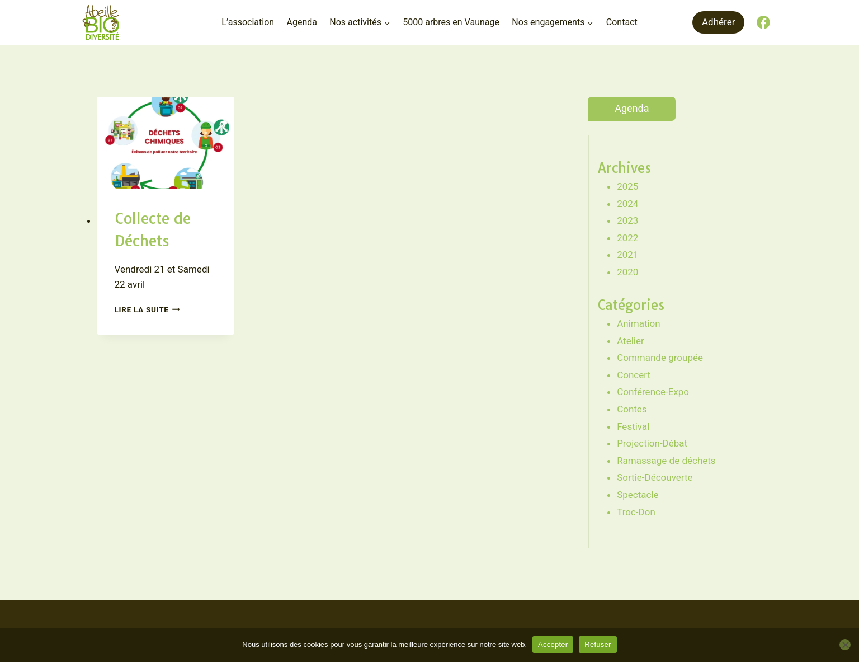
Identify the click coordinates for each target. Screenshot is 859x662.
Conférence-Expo (653, 391)
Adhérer (718, 21)
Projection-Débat (652, 443)
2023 (627, 220)
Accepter (553, 644)
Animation (638, 323)
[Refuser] (845, 644)
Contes (632, 409)
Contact (622, 22)
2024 (627, 203)
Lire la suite (147, 309)
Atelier (630, 340)
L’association (247, 22)
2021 (627, 254)
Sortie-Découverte (654, 477)
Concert (633, 375)
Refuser (597, 644)
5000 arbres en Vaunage (451, 22)
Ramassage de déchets (666, 460)
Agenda (301, 22)
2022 (627, 237)
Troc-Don (636, 512)
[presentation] (165, 143)
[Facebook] (763, 22)
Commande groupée (660, 357)
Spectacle (637, 494)
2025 (627, 186)
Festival (633, 426)
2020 (627, 272)
